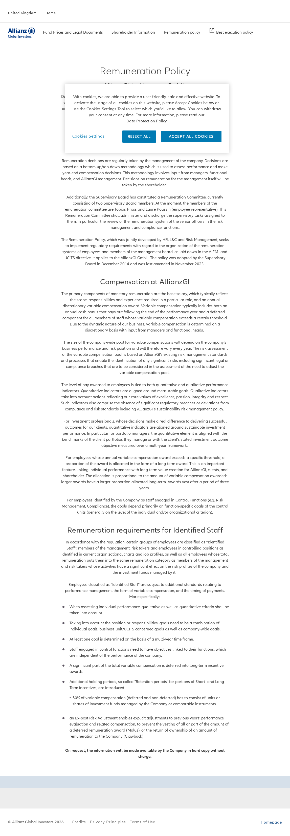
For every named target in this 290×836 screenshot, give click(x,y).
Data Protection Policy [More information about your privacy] (146, 121)
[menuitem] (73, 33)
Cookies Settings (88, 136)
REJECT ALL (139, 136)
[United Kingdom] (22, 13)
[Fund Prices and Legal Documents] (73, 33)
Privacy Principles (108, 822)
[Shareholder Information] (133, 33)
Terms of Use (142, 822)
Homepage (271, 822)
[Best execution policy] (234, 33)
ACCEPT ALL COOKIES (191, 136)
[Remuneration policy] (182, 33)
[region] (147, 118)
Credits (79, 822)
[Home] (51, 13)
